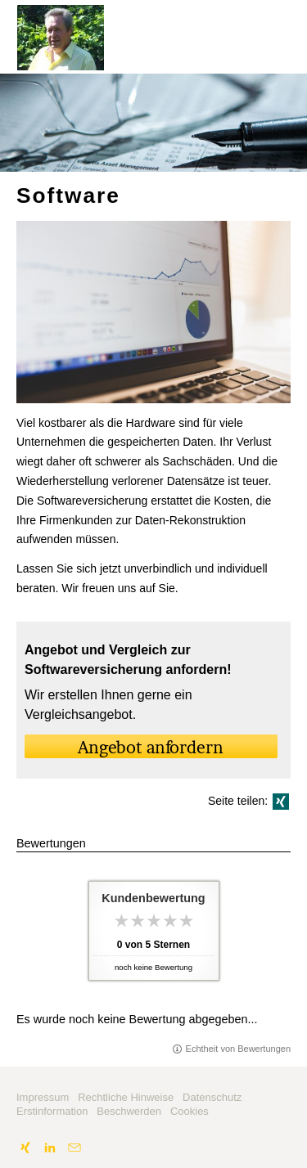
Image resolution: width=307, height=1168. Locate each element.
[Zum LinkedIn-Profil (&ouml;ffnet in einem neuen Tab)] (50, 1147)
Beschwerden (129, 1111)
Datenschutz (212, 1097)
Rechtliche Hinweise (126, 1097)
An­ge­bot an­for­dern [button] (150, 747)
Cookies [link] (189, 1111)
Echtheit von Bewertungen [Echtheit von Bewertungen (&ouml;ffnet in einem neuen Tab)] (238, 1048)
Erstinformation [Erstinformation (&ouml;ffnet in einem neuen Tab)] (52, 1111)
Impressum (42, 1097)
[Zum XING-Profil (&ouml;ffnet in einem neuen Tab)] (25, 1147)
